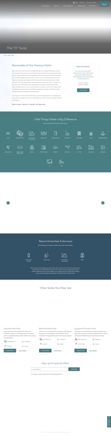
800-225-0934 (91, 2)
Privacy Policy (76, 427)
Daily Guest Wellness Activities (83, 75)
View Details (22, 350)
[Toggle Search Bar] (82, 3)
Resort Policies (66, 427)
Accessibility (41, 427)
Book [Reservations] (104, 4)
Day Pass (92, 6)
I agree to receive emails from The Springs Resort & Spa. (48, 374)
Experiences (81, 6)
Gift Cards (33, 427)
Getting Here (25, 427)
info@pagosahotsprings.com (78, 424)
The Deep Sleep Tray (83, 78)
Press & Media (50, 427)
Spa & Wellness (68, 6)
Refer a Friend (85, 427)
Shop (75, 2)
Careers (58, 427)
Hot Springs (46, 6)
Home (5, 55)
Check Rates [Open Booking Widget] (83, 90)
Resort (56, 6)
